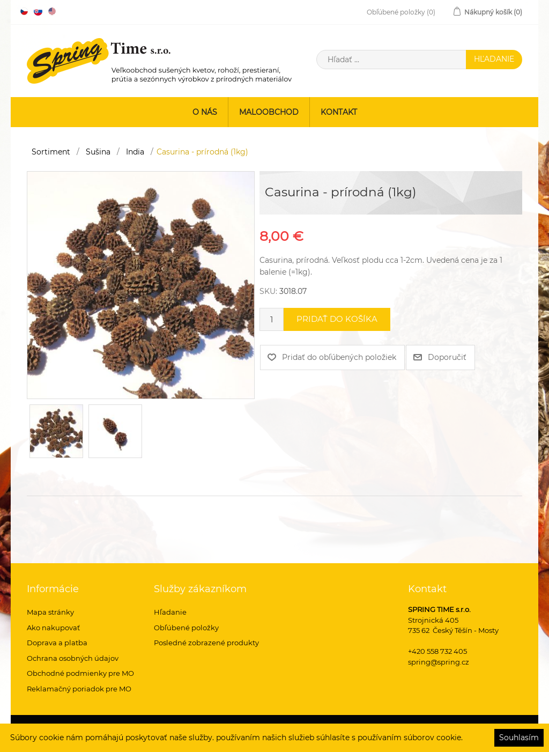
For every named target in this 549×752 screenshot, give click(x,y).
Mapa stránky (50, 612)
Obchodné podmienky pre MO (80, 673)
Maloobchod (269, 112)
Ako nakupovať (53, 627)
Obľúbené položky (186, 627)
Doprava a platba (57, 642)
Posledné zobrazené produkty (206, 642)
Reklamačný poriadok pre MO (79, 688)
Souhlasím (519, 737)
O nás (204, 112)
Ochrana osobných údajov (72, 658)
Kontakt (339, 112)
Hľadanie (170, 612)
